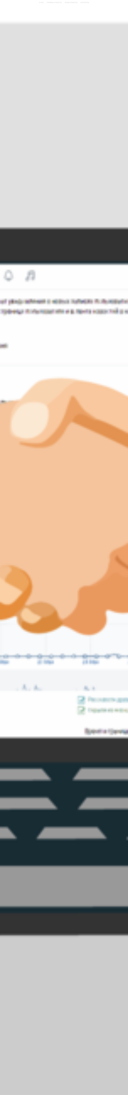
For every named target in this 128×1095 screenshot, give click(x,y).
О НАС (41, 2)
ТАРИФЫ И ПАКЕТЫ (54, 2)
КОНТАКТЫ (85, 2)
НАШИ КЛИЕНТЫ (71, 2)
